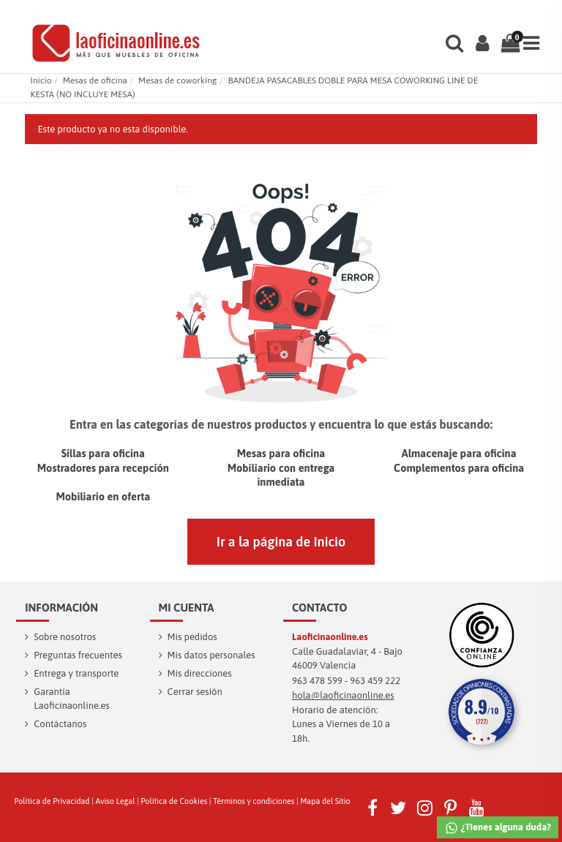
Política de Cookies (173, 801)
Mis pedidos (192, 636)
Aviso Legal (115, 801)
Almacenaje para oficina (459, 453)
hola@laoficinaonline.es (343, 695)
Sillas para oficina (103, 453)
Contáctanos (60, 723)
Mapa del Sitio (325, 801)
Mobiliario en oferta (103, 496)
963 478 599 (317, 680)
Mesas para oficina (281, 453)
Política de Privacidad (51, 801)
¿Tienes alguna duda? (497, 828)
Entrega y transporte (76, 673)
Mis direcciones (200, 673)
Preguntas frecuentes (78, 655)
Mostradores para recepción (103, 468)
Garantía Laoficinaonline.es (72, 699)
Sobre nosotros (65, 636)
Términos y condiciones (253, 801)
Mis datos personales (211, 655)
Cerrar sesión (195, 691)
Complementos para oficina (459, 468)
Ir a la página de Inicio (281, 541)
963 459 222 (375, 680)
